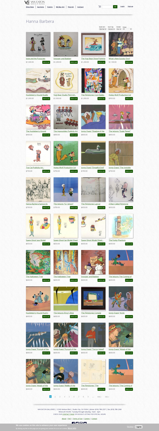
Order (118, 27)
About (64, 419)
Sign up (130, 6)
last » (107, 396)
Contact (80, 7)
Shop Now (30, 7)
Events (50, 7)
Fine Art (71, 7)
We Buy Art (60, 7)
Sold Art (102, 27)
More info (72, 428)
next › (99, 396)
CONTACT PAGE (68, 414)
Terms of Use (77, 419)
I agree (139, 427)
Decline (130, 427)
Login (122, 6)
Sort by (111, 27)
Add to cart (46, 62)
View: (125, 27)
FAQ (69, 419)
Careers (87, 419)
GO (115, 7)
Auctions (40, 7)
